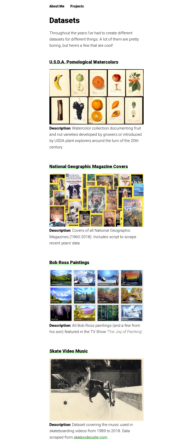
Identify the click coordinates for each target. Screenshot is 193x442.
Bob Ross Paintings (69, 262)
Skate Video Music (68, 351)
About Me (56, 6)
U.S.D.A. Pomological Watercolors (83, 62)
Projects (77, 6)
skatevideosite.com (90, 437)
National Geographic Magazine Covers (88, 166)
